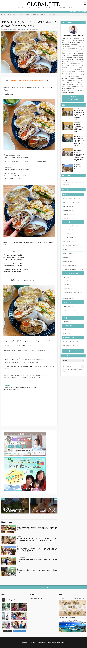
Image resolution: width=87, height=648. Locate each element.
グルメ (29, 29)
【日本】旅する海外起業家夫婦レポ (73, 269)
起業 (71, 369)
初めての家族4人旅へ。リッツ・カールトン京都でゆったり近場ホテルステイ (37, 571)
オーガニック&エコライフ (71, 314)
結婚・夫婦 (68, 281)
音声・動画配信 (69, 337)
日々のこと (55, 8)
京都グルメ (38, 29)
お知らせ (67, 351)
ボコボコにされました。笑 (79, 167)
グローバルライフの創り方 (10, 547)
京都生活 (33, 29)
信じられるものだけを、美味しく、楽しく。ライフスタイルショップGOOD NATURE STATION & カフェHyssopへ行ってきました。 (37, 539)
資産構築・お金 (69, 210)
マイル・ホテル (69, 230)
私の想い (67, 333)
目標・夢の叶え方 (69, 218)
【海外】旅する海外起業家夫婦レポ (73, 265)
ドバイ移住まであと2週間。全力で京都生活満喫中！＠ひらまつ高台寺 (37, 560)
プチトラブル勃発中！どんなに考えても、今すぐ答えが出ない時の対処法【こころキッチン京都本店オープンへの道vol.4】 (79, 155)
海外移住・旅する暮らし (71, 226)
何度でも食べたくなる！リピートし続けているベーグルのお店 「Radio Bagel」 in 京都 (40, 14)
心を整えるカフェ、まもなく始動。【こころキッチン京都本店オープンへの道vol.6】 (79, 128)
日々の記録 (68, 329)
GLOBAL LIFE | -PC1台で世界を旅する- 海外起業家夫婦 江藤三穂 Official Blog (48, 642)
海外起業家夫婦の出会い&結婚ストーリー (73, 293)
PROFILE (13, 8)
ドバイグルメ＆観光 (70, 238)
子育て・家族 (68, 289)
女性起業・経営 (68, 165)
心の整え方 (68, 322)
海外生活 (75, 369)
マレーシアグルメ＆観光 (71, 245)
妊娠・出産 (68, 285)
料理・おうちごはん (70, 310)
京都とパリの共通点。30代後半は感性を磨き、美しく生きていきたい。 (37, 529)
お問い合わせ (71, 8)
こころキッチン (68, 109)
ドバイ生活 (68, 234)
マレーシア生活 (69, 241)
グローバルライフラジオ (71, 341)
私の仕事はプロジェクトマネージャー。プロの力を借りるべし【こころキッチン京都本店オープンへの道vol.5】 (79, 141)
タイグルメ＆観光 (69, 253)
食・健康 (44, 8)
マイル (64, 371)
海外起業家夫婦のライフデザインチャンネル (73, 346)
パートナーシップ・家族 (34, 8)
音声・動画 (62, 8)
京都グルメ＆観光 (16, 14)
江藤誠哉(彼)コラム (69, 298)
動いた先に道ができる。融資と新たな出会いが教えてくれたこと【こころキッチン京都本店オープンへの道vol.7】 (79, 115)
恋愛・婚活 (68, 277)
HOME (4, 14)
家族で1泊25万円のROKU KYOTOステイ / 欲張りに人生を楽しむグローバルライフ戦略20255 (37, 550)
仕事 (18, 8)
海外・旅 (24, 8)
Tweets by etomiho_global (36, 598)
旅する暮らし (81, 369)
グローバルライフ (66, 369)
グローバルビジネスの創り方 (72, 198)
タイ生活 (67, 249)
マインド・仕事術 (69, 214)
